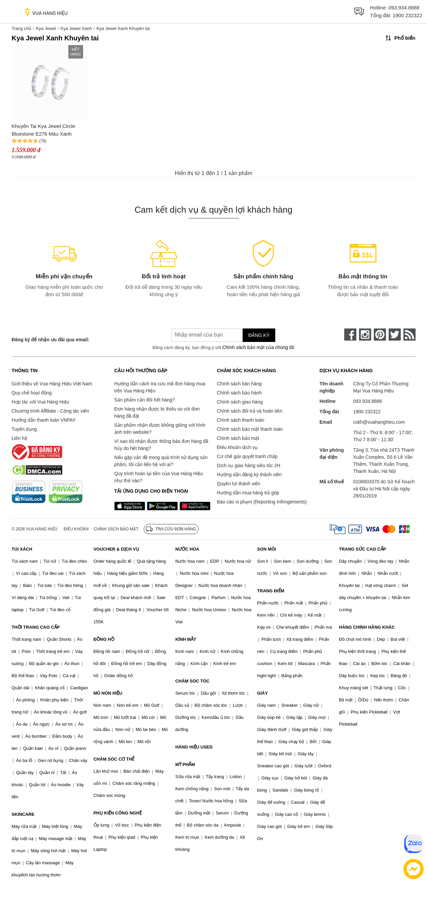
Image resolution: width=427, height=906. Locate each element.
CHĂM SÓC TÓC (192, 681)
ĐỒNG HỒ (104, 639)
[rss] (409, 334)
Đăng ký (259, 335)
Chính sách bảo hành (239, 392)
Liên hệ (19, 438)
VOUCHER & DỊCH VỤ (116, 549)
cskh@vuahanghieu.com (379, 422)
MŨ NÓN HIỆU (108, 693)
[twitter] (395, 334)
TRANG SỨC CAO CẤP (362, 549)
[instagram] (365, 334)
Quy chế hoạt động (32, 392)
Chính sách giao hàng (240, 402)
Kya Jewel (46, 28)
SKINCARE (23, 814)
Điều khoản (76, 529)
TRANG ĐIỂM (270, 590)
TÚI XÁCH (22, 549)
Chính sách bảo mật (238, 438)
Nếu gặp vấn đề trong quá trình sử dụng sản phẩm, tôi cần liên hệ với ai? (161, 461)
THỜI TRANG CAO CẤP (36, 627)
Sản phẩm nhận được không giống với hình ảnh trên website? (160, 428)
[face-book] (350, 334)
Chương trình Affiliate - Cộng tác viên (50, 411)
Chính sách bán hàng (239, 383)
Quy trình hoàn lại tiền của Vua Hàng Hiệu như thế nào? (158, 477)
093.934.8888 (404, 7)
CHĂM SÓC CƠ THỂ (114, 759)
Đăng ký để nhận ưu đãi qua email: (51, 339)
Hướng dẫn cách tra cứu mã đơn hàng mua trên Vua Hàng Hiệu (159, 387)
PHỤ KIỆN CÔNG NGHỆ (118, 812)
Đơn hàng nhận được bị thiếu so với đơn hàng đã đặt (157, 412)
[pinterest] (380, 334)
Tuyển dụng (24, 429)
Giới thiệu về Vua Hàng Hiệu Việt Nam (52, 383)
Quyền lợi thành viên (238, 483)
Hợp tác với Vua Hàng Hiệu (40, 402)
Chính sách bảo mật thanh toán (250, 429)
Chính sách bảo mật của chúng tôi (258, 347)
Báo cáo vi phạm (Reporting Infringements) (262, 501)
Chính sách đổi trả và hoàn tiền (249, 411)
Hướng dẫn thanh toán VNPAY (44, 420)
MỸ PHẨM (185, 764)
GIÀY (262, 693)
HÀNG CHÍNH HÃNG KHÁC (367, 627)
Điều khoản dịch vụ (237, 447)
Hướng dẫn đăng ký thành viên (249, 474)
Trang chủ (22, 28)
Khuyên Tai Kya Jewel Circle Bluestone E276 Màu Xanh (43, 130)
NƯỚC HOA (187, 549)
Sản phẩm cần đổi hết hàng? (144, 400)
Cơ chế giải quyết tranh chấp (247, 456)
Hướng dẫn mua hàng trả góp (248, 492)
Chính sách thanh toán (240, 420)
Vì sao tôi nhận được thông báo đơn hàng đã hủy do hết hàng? (161, 445)
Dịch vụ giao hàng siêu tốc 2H (248, 465)
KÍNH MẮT (185, 639)
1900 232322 (407, 15)
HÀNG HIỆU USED (194, 747)
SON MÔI (266, 549)
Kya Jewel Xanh (76, 28)
